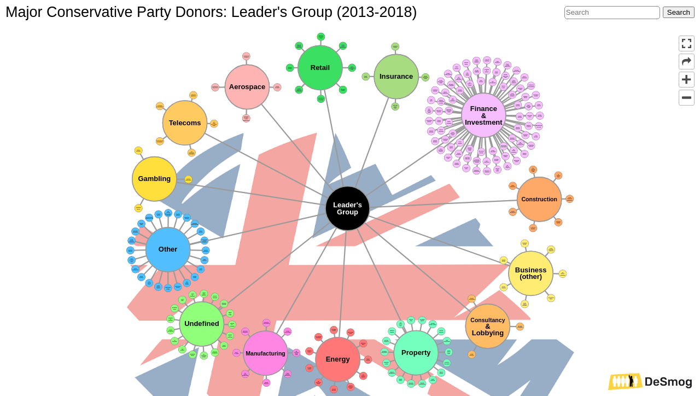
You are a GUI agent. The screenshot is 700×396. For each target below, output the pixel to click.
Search (678, 12)
